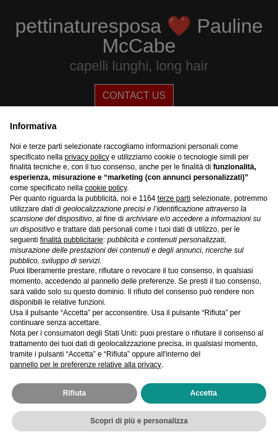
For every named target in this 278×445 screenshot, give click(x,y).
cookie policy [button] (106, 188)
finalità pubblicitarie (71, 239)
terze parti (174, 198)
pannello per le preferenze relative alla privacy (85, 364)
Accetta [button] (203, 393)
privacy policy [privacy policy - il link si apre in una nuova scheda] (87, 157)
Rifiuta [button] (74, 393)
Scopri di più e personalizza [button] (139, 421)
